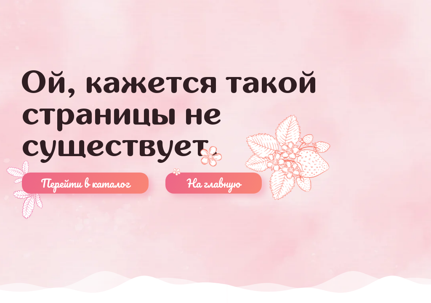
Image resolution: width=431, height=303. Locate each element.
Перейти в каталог (85, 183)
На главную (213, 183)
